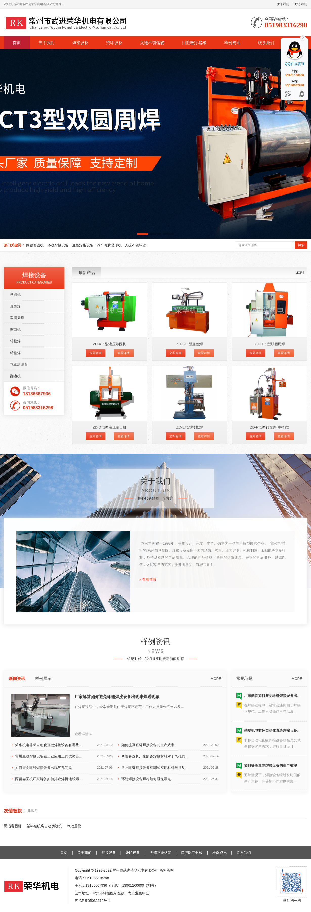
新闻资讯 (17, 797)
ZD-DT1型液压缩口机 (109, 562)
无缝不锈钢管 (152, 42)
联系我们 (301, 4)
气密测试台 (19, 499)
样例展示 (43, 797)
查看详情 (124, 488)
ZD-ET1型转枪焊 (189, 562)
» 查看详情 (147, 698)
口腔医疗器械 (194, 42)
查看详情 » (83, 853)
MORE (299, 407)
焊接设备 (80, 42)
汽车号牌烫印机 (109, 245)
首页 (17, 42)
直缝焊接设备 (82, 245)
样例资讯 (232, 42)
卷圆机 (15, 429)
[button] (142, 234)
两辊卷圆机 (35, 245)
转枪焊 (15, 476)
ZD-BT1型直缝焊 (189, 479)
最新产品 (87, 407)
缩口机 (15, 464)
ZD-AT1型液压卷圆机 (109, 479)
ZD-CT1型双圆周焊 (270, 479)
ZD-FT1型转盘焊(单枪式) (270, 562)
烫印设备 (114, 42)
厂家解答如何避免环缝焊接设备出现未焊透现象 (117, 815)
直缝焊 (15, 441)
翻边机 (15, 511)
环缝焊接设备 (58, 245)
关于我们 (283, 4)
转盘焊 (15, 488)
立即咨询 (96, 488)
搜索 (301, 245)
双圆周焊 (17, 453)
